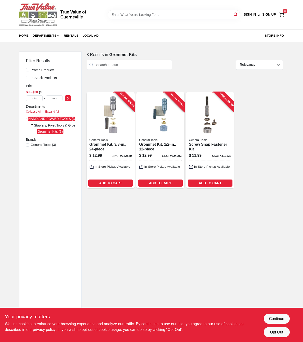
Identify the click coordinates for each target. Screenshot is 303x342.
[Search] (235, 14)
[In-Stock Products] (27, 77)
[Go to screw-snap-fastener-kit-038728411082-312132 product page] (210, 140)
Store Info (274, 35)
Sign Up (269, 14)
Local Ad (90, 35)
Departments (44, 35)
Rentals (71, 35)
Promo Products (42, 70)
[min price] (34, 98)
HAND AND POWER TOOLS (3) (52, 119)
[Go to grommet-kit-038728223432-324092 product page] (160, 140)
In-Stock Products (44, 78)
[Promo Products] (27, 69)
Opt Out (276, 332)
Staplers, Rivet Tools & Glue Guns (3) (61, 125)
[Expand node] (27, 118)
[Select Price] (68, 98)
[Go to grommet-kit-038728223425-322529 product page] (111, 140)
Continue (276, 319)
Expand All (52, 111)
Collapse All (33, 111)
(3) (43, 145)
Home (24, 35)
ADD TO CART (110, 183)
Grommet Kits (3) (50, 131)
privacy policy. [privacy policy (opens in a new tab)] (44, 330)
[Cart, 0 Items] (281, 14)
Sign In (250, 14)
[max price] (54, 98)
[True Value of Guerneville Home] (38, 14)
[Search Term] (174, 14)
